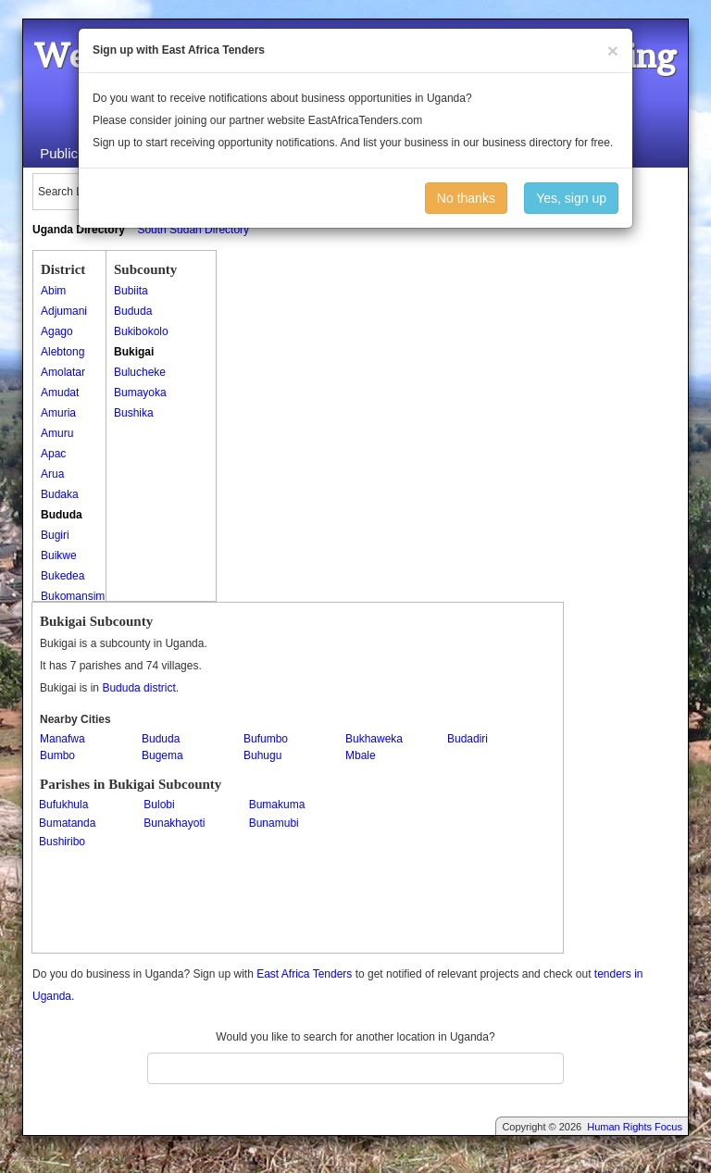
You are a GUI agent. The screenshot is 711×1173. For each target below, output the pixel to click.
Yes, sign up (571, 198)
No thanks (466, 198)
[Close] (612, 50)
